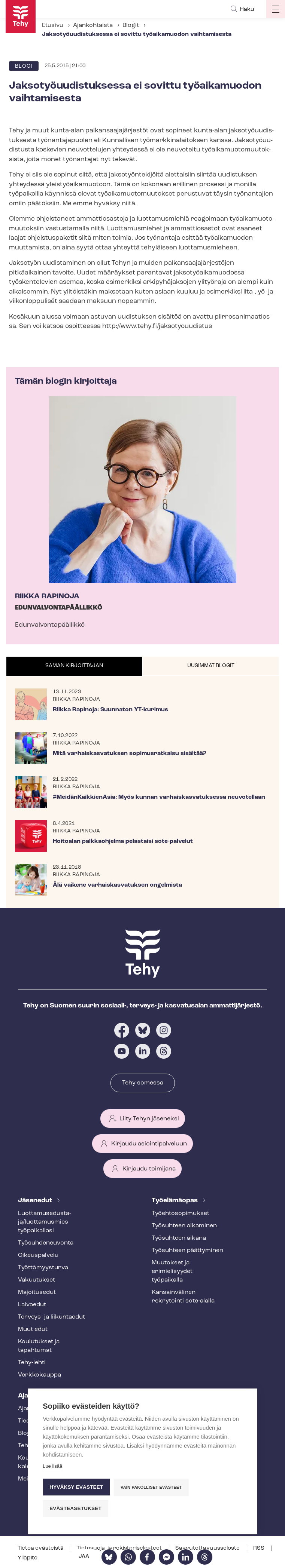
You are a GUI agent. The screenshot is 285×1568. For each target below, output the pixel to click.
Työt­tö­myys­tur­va (43, 1268)
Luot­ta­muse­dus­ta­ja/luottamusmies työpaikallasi (44, 1222)
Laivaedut (32, 1305)
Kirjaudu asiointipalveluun (149, 1144)
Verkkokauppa (39, 1375)
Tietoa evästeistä (41, 1548)
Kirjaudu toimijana (149, 1169)
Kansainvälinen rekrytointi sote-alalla (183, 1296)
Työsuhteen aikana (179, 1238)
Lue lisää (52, 1466)
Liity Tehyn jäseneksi (149, 1119)
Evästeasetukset (75, 1508)
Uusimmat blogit (210, 666)
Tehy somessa (142, 1083)
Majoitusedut (37, 1292)
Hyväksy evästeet (76, 1487)
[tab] (74, 666)
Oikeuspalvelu (38, 1255)
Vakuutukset (36, 1280)
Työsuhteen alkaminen (184, 1226)
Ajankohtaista (93, 25)
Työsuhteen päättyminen (187, 1251)
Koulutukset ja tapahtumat (39, 1346)
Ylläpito (27, 1558)
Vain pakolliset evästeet (151, 1487)
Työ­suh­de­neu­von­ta (45, 1243)
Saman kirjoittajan (74, 666)
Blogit (130, 25)
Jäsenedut (36, 1200)
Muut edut (33, 1329)
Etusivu (52, 25)
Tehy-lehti (32, 1363)
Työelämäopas (175, 1200)
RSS (259, 1548)
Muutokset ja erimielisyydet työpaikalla (172, 1271)
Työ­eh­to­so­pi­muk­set (180, 1213)
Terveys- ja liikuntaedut (51, 1317)
